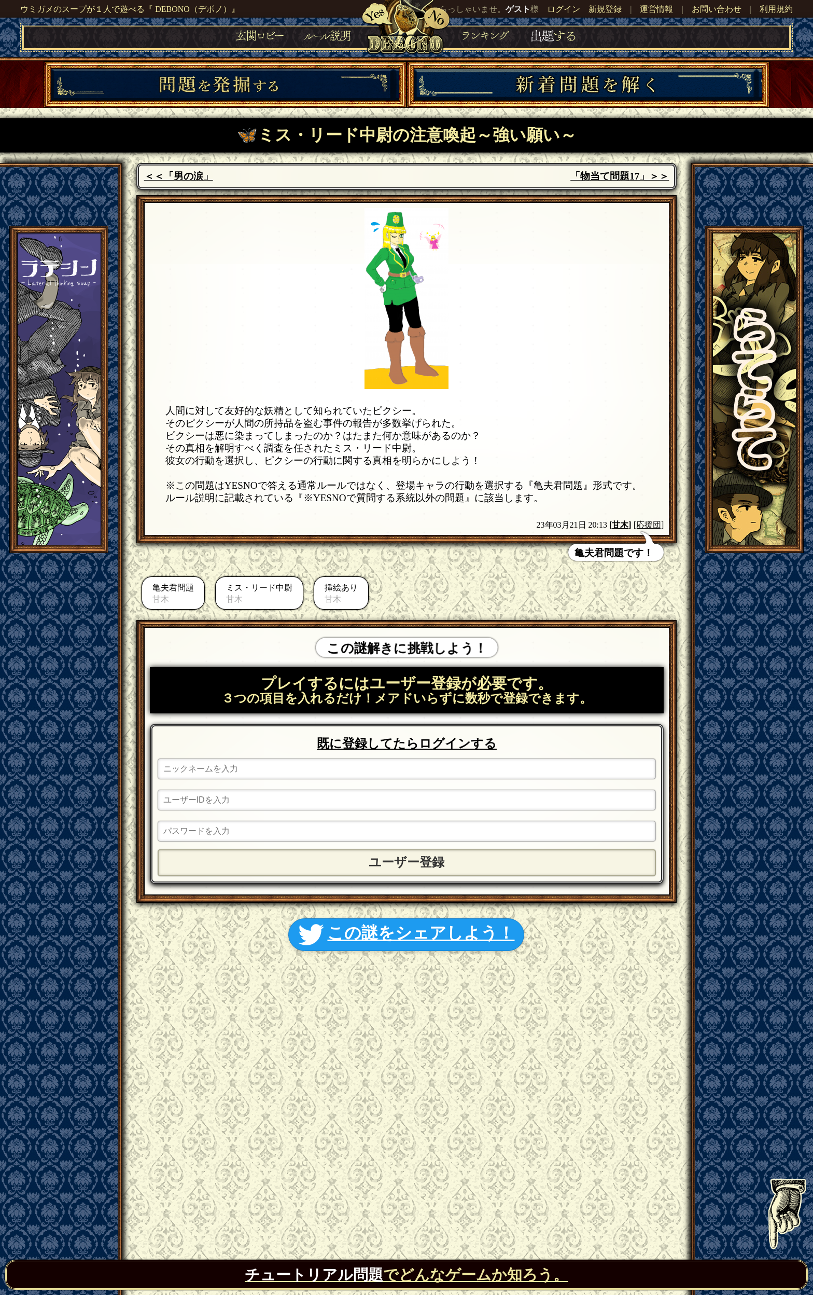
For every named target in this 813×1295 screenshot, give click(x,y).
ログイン (563, 9)
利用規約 (776, 9)
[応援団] (649, 524)
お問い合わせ (716, 9)
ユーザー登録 (406, 862)
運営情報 (656, 9)
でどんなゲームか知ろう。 (406, 1274)
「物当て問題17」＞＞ (619, 176)
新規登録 (605, 9)
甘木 (620, 524)
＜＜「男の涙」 (178, 176)
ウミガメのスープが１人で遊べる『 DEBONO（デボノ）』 (130, 9)
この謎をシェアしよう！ (406, 934)
